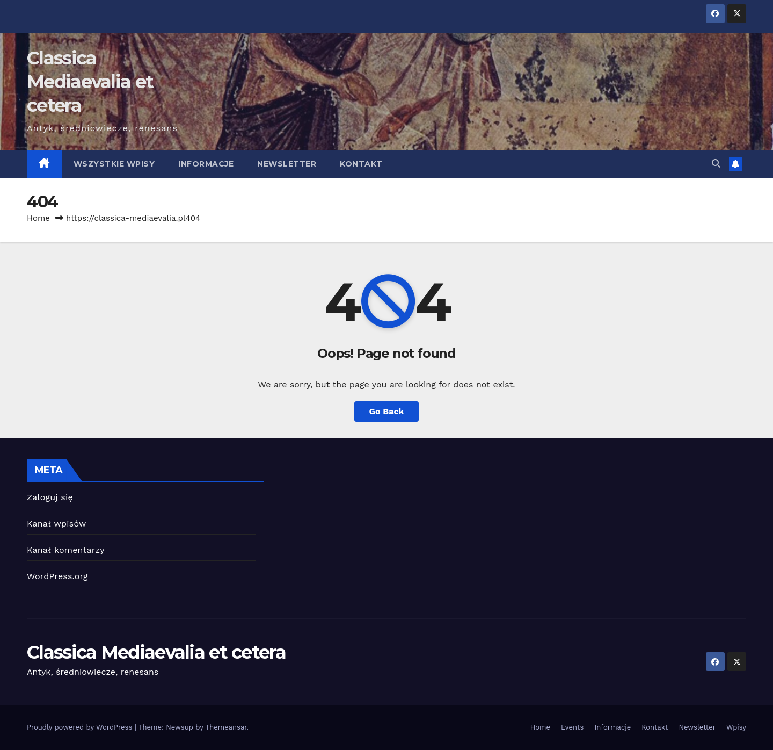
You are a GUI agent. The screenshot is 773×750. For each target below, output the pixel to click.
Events (572, 727)
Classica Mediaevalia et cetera (90, 82)
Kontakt (361, 164)
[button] (716, 163)
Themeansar (226, 727)
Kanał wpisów (56, 523)
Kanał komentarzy (66, 550)
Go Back (386, 411)
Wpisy (736, 727)
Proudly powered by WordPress (81, 727)
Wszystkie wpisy (114, 164)
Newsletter (286, 164)
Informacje (206, 164)
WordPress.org (57, 576)
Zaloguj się (50, 497)
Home (38, 218)
